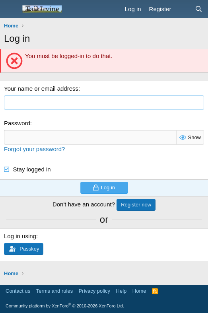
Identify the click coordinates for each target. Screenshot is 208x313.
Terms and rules (54, 291)
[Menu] (11, 9)
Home (139, 291)
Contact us (18, 291)
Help (121, 291)
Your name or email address (41, 88)
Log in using (20, 236)
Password (17, 123)
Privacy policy (94, 291)
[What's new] (183, 9)
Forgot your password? (34, 149)
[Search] (198, 9)
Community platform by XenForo (65, 305)
